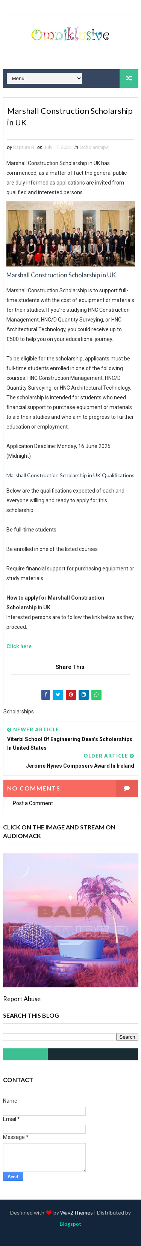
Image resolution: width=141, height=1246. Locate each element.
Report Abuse (22, 999)
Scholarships (94, 147)
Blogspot (70, 1224)
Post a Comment (33, 803)
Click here (19, 647)
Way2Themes (76, 1212)
